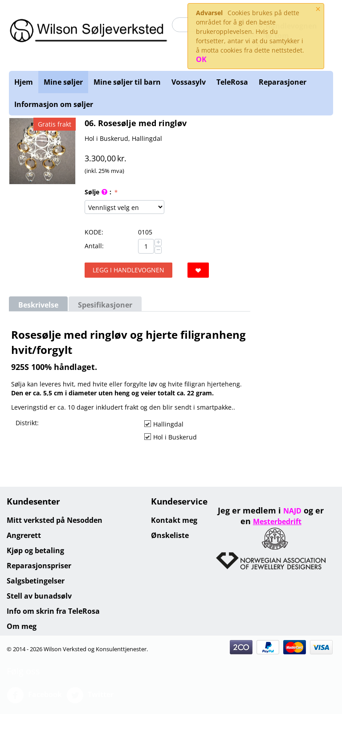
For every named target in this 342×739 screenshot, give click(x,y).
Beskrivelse (38, 305)
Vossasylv (188, 82)
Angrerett (24, 535)
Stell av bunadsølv (39, 596)
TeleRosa (232, 82)
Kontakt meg (174, 520)
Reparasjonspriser (39, 566)
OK (201, 59)
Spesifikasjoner (105, 305)
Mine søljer (63, 82)
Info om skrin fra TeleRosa (53, 611)
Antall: (94, 246)
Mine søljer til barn (127, 82)
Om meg (22, 626)
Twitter (90, 695)
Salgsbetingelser (36, 581)
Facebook (34, 695)
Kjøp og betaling (35, 550)
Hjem (23, 82)
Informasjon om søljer (53, 104)
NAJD (292, 511)
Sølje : (99, 192)
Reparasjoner (282, 82)
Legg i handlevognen (128, 270)
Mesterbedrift (277, 521)
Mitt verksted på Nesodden (54, 520)
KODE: (94, 232)
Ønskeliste (170, 535)
